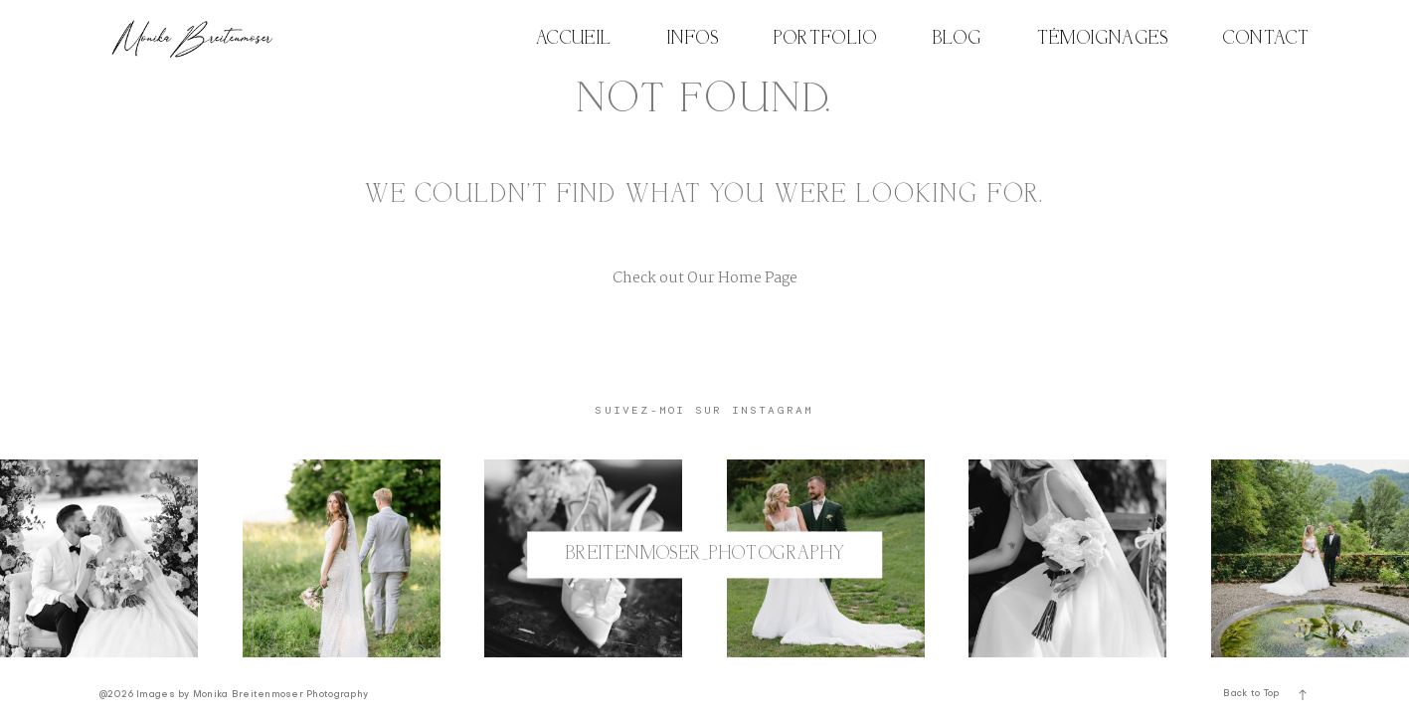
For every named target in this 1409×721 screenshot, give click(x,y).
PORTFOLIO (825, 39)
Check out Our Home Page (705, 278)
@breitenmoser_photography (704, 555)
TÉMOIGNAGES (1103, 39)
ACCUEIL (574, 39)
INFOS (693, 39)
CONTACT (1266, 39)
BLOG (957, 39)
